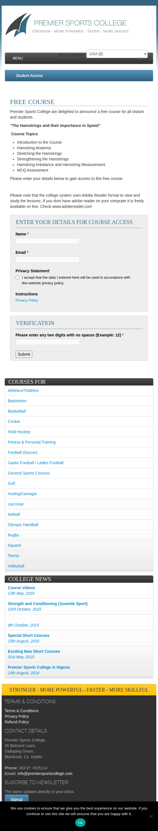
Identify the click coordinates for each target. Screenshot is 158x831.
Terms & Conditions (21, 711)
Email (22, 252)
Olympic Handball (23, 524)
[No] (151, 816)
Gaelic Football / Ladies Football (36, 463)
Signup (17, 799)
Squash (14, 545)
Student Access (29, 75)
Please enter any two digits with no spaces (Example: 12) (70, 335)
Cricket (14, 421)
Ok (80, 823)
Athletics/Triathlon (23, 390)
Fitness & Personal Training (31, 442)
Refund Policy (17, 722)
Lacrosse (16, 504)
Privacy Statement (32, 271)
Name (22, 234)
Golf (11, 483)
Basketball (17, 411)
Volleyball (16, 566)
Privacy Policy (27, 300)
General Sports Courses (29, 473)
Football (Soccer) (23, 452)
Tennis (13, 555)
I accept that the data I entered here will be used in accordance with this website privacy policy (76, 280)
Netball (14, 514)
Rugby (13, 535)
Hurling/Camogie (22, 494)
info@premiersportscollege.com (45, 773)
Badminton (17, 401)
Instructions (27, 294)
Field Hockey (19, 432)
